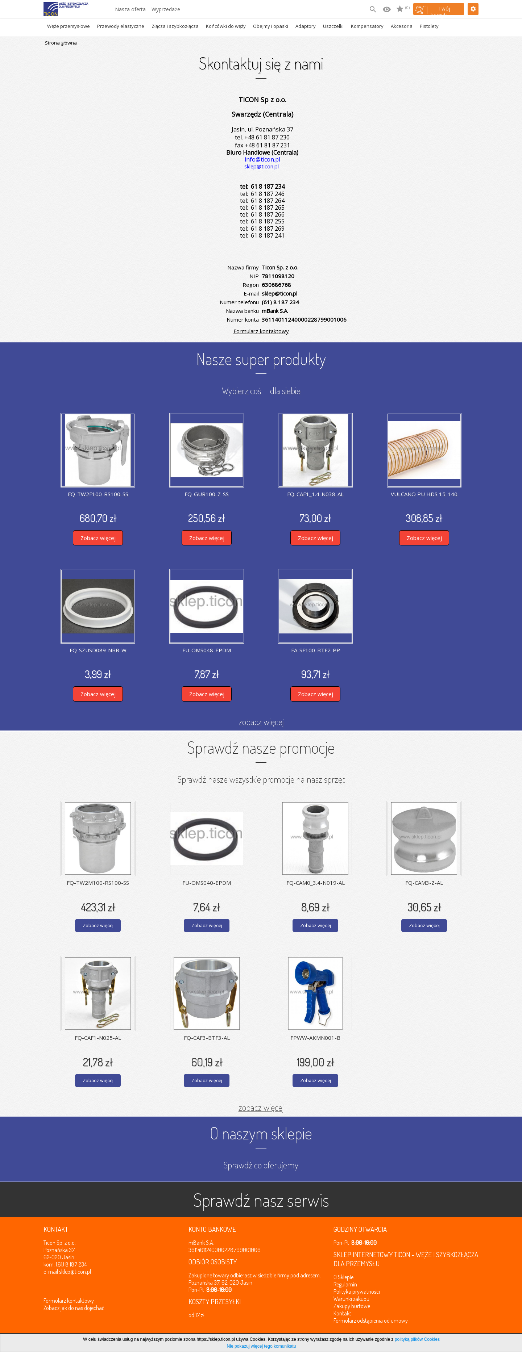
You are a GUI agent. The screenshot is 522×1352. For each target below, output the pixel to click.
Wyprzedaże (166, 9)
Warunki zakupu (351, 1298)
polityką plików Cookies (417, 1339)
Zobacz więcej (98, 537)
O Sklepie (343, 1277)
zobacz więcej (261, 721)
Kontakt (342, 1313)
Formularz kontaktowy (261, 331)
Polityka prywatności (357, 1291)
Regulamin (345, 1284)
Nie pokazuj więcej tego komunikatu (261, 1346)
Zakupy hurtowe (352, 1306)
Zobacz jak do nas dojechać (74, 1307)
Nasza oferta (130, 9)
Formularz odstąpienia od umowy (371, 1320)
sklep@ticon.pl (75, 1271)
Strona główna (61, 42)
